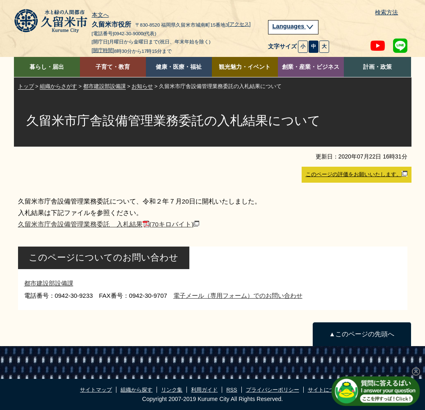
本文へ (100, 15)
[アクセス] (239, 24)
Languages (293, 26)
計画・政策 (377, 67)
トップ (26, 86)
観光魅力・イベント (244, 67)
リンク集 (171, 390)
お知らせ (142, 86)
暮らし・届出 (47, 67)
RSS (231, 390)
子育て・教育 (112, 67)
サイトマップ (96, 390)
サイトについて (326, 390)
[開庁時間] (103, 50)
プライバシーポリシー (272, 390)
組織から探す (136, 390)
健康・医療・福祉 (179, 67)
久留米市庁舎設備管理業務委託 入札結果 (109, 224)
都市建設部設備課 (104, 86)
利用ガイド (204, 390)
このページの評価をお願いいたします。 (356, 174)
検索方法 (386, 12)
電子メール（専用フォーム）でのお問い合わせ (237, 295)
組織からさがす (58, 86)
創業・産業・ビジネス (310, 67)
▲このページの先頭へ (361, 334)
